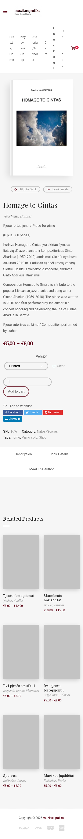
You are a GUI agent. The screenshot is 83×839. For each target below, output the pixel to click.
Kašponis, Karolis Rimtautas (21, 691)
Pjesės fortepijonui (18, 595)
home (16, 437)
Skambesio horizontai (53, 597)
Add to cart (16, 391)
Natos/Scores (47, 431)
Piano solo (29, 437)
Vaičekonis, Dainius (17, 216)
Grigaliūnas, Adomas (57, 695)
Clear (61, 366)
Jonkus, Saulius (13, 601)
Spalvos (10, 775)
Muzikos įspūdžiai (59, 775)
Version (41, 356)
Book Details (59, 454)
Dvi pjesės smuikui (19, 685)
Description (23, 454)
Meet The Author (41, 469)
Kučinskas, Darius (14, 781)
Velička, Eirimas (54, 605)
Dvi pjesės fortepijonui (54, 687)
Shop (43, 437)
